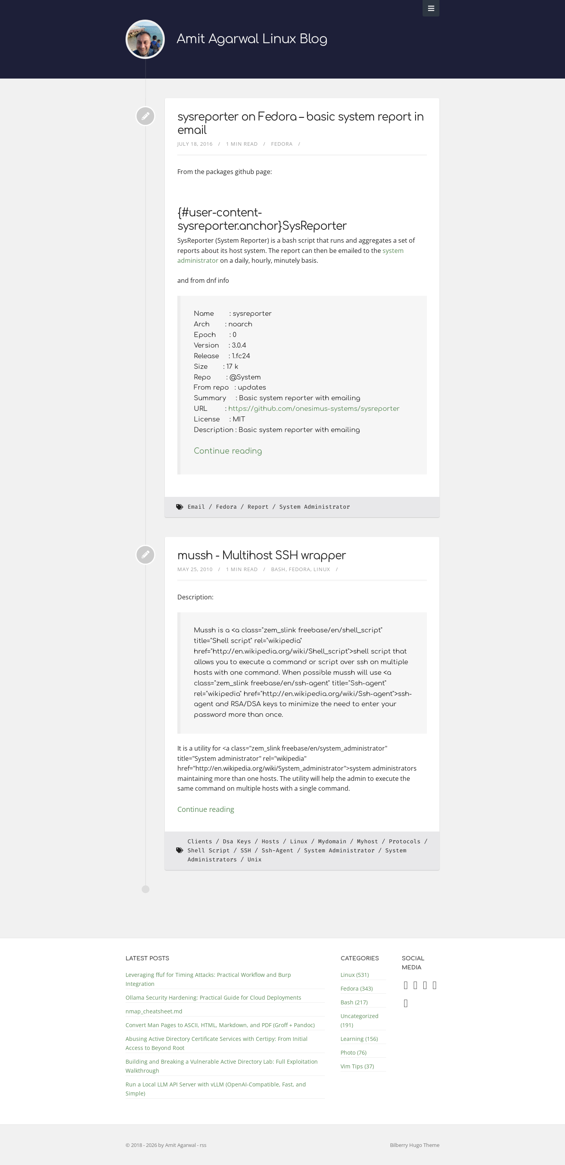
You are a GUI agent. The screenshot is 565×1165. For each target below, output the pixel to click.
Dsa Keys (237, 841)
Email (196, 507)
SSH (246, 850)
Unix (255, 859)
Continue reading (228, 451)
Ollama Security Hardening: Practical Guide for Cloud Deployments (213, 997)
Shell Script (209, 850)
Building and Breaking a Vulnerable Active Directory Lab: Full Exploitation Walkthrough (222, 1066)
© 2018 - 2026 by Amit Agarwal (161, 1145)
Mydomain (332, 841)
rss (203, 1145)
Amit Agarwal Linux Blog (252, 39)
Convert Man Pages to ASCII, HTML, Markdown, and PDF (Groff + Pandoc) (220, 1025)
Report (258, 507)
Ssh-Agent (277, 850)
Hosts (270, 841)
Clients (200, 841)
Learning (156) (359, 1038)
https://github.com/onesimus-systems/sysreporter (314, 408)
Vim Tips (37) (357, 1066)
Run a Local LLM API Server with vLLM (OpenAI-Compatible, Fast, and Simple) (216, 1089)
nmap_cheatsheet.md (154, 1011)
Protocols (405, 841)
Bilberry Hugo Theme (414, 1145)
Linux (321, 569)
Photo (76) (353, 1052)
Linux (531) (355, 974)
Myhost (367, 841)
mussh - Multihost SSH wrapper (261, 556)
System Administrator (314, 507)
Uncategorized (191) (360, 1020)
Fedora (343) (357, 988)
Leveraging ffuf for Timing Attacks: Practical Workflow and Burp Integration (208, 979)
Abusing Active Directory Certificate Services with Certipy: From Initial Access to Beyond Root (217, 1043)
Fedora (282, 143)
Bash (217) (354, 1002)
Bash (278, 569)
